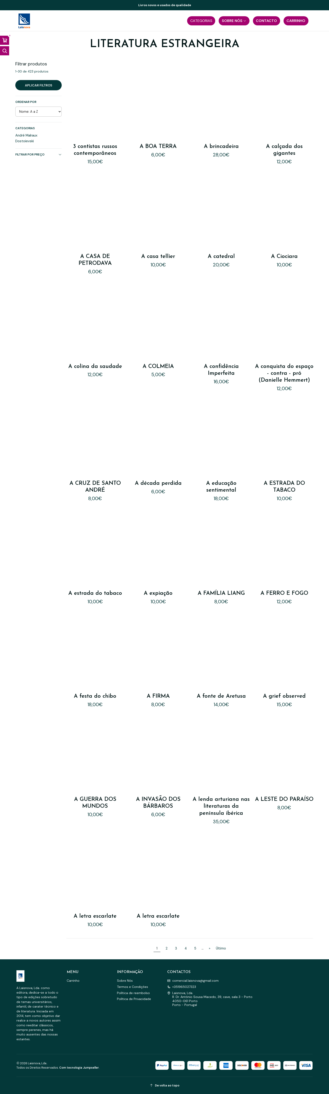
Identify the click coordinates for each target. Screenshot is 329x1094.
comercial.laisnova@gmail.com (193, 981)
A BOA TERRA (158, 146)
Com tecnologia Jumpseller (79, 1068)
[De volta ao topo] (164, 1085)
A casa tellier (158, 245)
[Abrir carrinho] (4, 40)
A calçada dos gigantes (284, 150)
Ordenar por (25, 102)
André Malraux (26, 135)
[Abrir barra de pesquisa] (4, 50)
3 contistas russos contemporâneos (95, 150)
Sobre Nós (125, 981)
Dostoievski (24, 141)
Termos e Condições (132, 987)
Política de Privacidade (134, 999)
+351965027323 (181, 987)
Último (221, 948)
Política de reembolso (133, 993)
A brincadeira (221, 146)
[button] (201, 20)
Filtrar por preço (38, 154)
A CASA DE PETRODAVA (95, 251)
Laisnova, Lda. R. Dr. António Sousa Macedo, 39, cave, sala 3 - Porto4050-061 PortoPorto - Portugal (209, 999)
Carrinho (73, 981)
